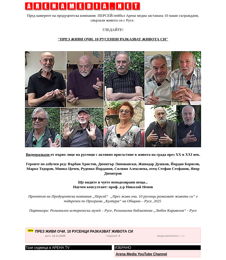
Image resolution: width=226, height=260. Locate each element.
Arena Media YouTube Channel (141, 254)
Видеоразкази (38, 154)
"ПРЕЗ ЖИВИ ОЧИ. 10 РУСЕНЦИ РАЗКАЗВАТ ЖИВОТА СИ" (113, 39)
